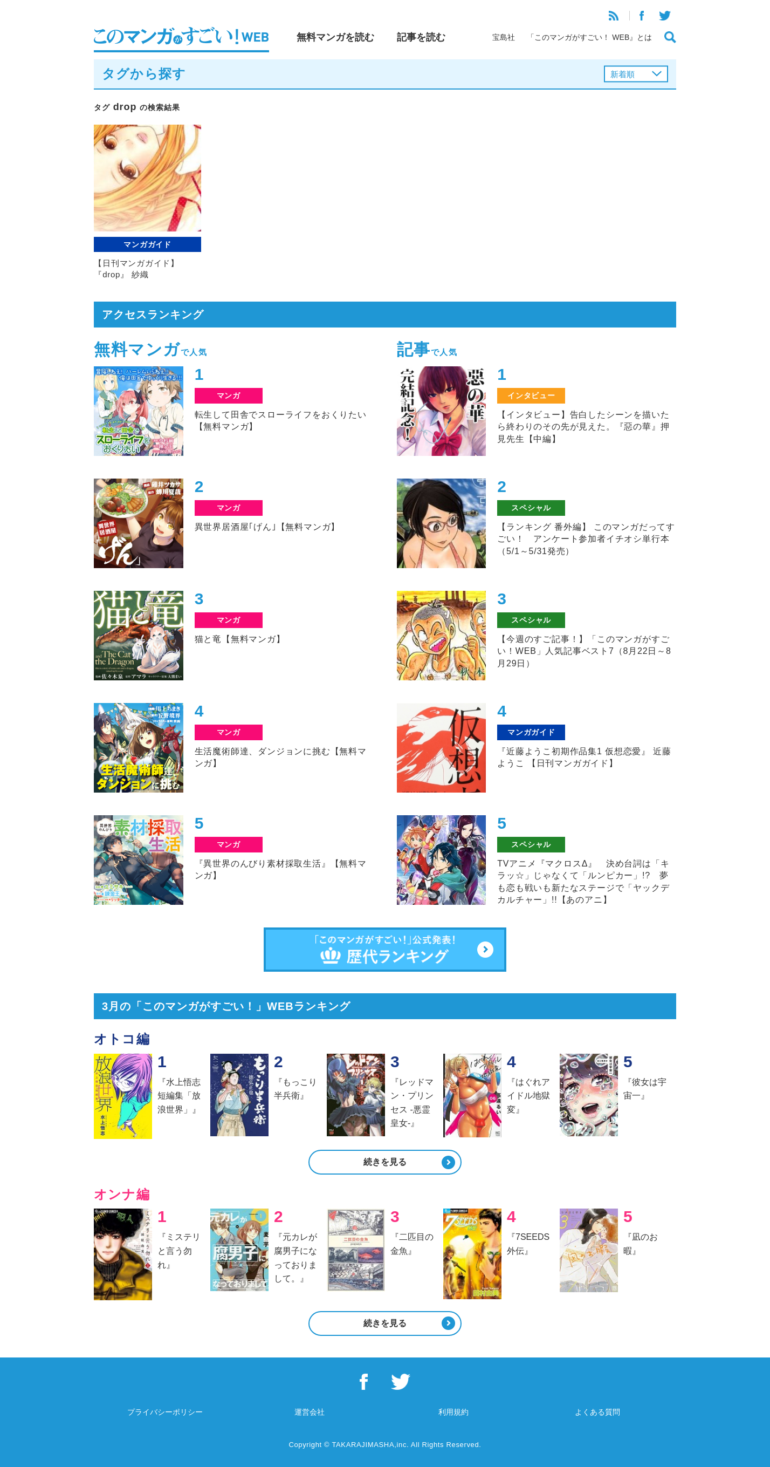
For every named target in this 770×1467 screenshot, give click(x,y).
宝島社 (503, 37)
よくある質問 (597, 1412)
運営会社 (309, 1412)
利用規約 (453, 1412)
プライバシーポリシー (165, 1412)
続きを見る (385, 1161)
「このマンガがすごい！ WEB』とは (589, 37)
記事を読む (421, 37)
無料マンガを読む (335, 37)
